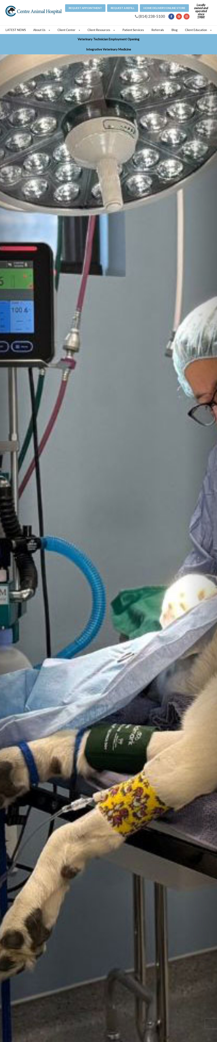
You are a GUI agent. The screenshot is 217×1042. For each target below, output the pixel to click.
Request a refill (123, 7)
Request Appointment (85, 7)
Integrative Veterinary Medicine (108, 49)
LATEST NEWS (15, 30)
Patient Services (133, 30)
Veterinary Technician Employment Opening (108, 39)
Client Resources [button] (101, 30)
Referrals (157, 30)
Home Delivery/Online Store (164, 7)
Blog (174, 30)
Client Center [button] (68, 30)
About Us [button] (41, 30)
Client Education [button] (198, 30)
